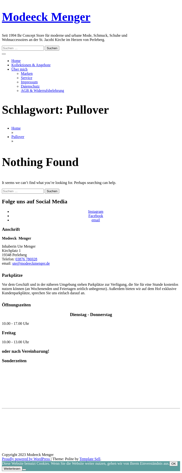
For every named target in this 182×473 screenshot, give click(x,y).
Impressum (29, 82)
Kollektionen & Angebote (30, 65)
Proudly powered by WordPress (26, 459)
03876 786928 (26, 259)
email (95, 220)
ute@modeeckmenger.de (31, 263)
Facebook (95, 216)
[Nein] (24, 469)
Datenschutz (30, 86)
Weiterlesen (12, 468)
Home (16, 61)
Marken (27, 73)
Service (26, 78)
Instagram (95, 212)
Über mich (19, 69)
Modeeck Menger (46, 16)
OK (173, 463)
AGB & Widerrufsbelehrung (42, 91)
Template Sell (89, 459)
